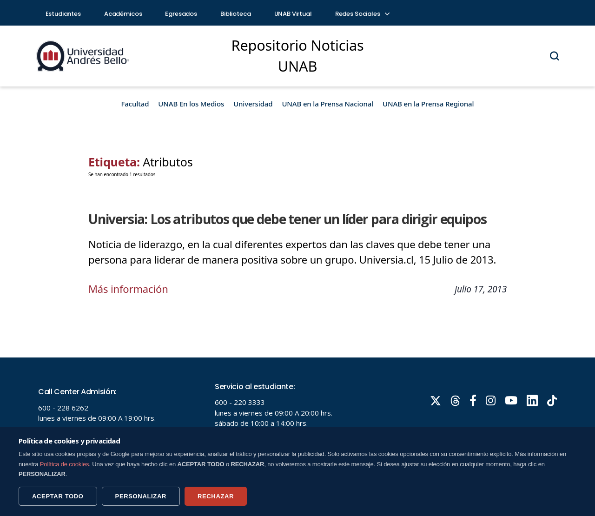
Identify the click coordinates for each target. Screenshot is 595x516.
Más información (128, 289)
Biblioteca (235, 13)
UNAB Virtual (293, 13)
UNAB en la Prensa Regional (428, 103)
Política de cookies (64, 464)
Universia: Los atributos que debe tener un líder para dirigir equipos (287, 219)
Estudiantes (63, 13)
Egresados (181, 13)
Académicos (123, 13)
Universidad (252, 103)
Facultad (135, 103)
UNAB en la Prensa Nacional (327, 103)
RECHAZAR (216, 496)
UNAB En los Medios (191, 103)
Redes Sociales (362, 13)
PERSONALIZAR (140, 496)
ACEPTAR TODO (58, 496)
